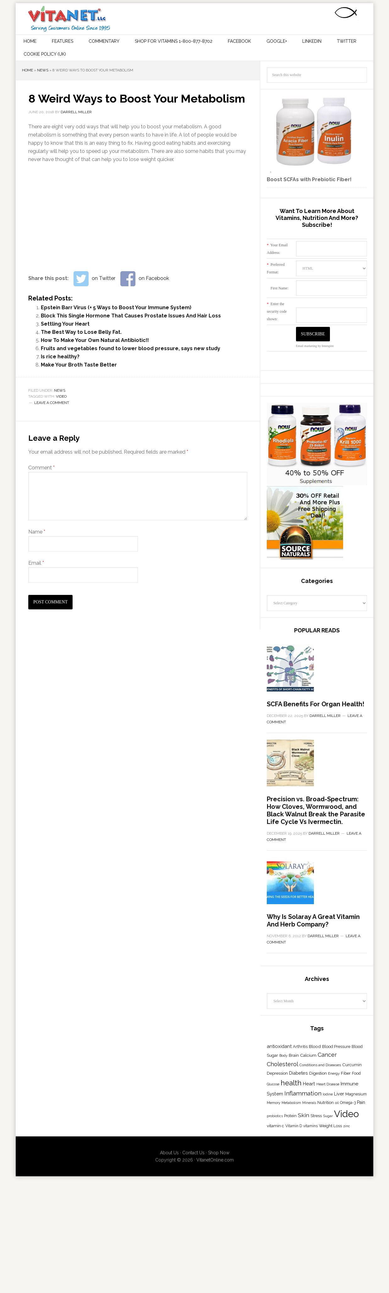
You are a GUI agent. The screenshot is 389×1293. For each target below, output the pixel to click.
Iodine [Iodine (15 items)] (328, 1254)
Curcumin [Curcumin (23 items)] (352, 1224)
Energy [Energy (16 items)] (334, 1233)
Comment (41, 468)
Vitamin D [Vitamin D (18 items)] (293, 1285)
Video (61, 396)
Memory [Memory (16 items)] (273, 1262)
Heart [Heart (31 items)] (309, 1243)
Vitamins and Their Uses (69, 19)
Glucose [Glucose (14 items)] (273, 1243)
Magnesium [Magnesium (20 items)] (356, 1253)
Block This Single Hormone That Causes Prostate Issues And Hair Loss (131, 316)
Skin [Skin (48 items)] (303, 1274)
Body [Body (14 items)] (283, 1215)
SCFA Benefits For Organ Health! (315, 757)
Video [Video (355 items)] (346, 1273)
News (42, 70)
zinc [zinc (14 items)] (346, 1285)
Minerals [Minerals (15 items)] (309, 1262)
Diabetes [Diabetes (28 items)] (298, 1232)
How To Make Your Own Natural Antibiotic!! (95, 340)
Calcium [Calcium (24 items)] (308, 1214)
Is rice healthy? (60, 357)
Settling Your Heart (65, 324)
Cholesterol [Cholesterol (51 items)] (282, 1223)
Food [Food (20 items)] (356, 1232)
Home (27, 70)
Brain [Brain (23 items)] (294, 1214)
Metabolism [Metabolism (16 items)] (291, 1262)
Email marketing (306, 346)
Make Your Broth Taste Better (79, 365)
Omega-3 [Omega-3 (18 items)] (348, 1262)
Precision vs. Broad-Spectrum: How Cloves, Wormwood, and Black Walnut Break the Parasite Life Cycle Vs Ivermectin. (316, 917)
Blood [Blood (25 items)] (315, 1205)
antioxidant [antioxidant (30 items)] (279, 1205)
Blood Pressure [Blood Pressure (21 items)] (336, 1206)
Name (36, 532)
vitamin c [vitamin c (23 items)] (275, 1285)
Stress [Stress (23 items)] (316, 1275)
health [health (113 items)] (291, 1242)
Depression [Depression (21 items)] (277, 1232)
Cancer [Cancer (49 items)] (327, 1214)
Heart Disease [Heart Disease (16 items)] (327, 1243)
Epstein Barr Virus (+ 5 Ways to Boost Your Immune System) (116, 308)
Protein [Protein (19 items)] (290, 1275)
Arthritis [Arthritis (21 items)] (300, 1206)
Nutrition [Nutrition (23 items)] (325, 1261)
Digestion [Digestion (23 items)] (318, 1232)
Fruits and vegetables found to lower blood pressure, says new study (130, 348)
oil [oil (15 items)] (337, 1262)
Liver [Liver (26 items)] (339, 1253)
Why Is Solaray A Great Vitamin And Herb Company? (313, 1080)
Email (36, 563)
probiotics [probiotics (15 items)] (275, 1275)
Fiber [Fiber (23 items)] (346, 1232)
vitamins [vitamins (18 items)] (310, 1285)
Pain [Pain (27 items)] (361, 1261)
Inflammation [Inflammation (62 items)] (302, 1252)
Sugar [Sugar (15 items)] (328, 1275)
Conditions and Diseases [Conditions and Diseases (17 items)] (320, 1224)
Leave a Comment (51, 402)
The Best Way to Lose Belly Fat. (81, 332)
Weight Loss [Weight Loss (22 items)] (330, 1285)
